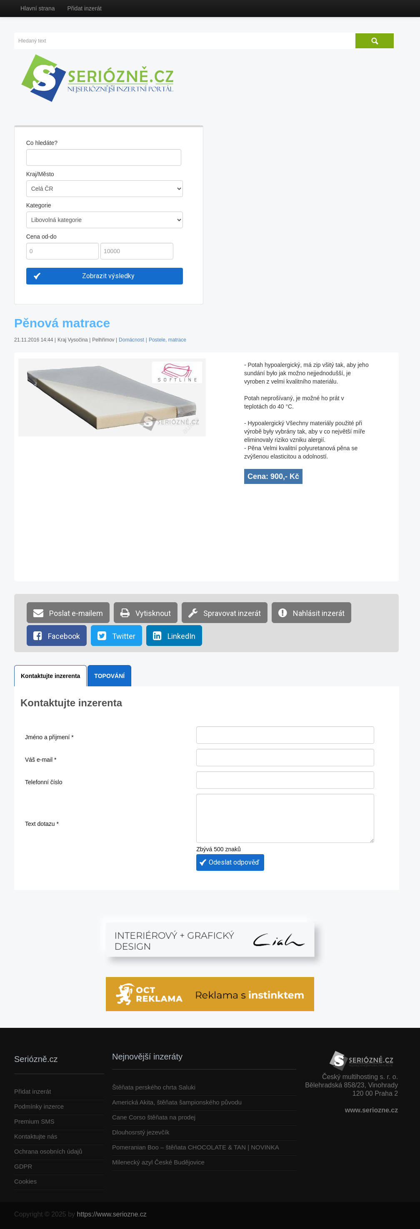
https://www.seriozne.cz (112, 1214)
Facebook (56, 636)
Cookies (25, 1181)
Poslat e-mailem (68, 613)
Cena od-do (41, 236)
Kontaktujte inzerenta (50, 676)
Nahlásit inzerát (311, 613)
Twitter (116, 636)
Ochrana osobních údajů (48, 1151)
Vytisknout (145, 613)
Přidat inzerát (84, 8)
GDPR (23, 1166)
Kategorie (38, 205)
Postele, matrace (167, 340)
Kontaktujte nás (35, 1136)
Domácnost (131, 340)
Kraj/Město (40, 174)
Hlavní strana (37, 8)
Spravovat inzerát (224, 613)
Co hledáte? (42, 143)
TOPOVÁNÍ (109, 676)
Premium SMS (34, 1121)
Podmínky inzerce (39, 1106)
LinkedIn (174, 636)
